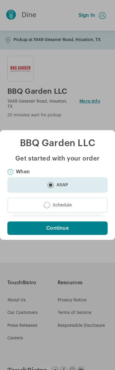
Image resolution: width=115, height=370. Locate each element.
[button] (57, 185)
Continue (57, 228)
